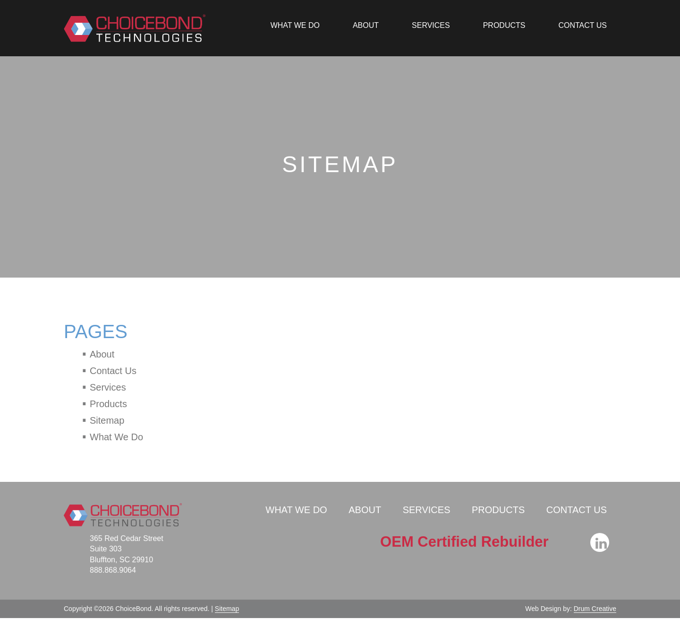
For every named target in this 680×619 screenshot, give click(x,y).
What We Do (295, 25)
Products (504, 25)
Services (431, 25)
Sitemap (107, 420)
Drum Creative (593, 606)
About (366, 25)
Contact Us (582, 25)
